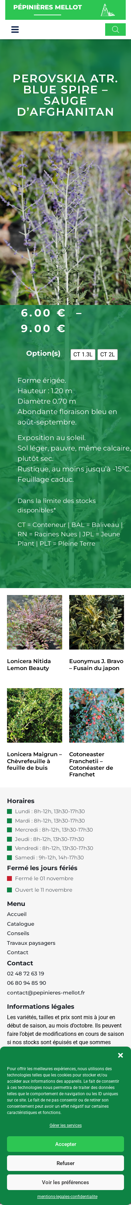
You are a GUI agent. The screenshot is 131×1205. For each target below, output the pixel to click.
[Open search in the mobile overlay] (115, 29)
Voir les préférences (65, 1182)
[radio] (83, 356)
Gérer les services (66, 1125)
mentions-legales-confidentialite (67, 1196)
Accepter (65, 1144)
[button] (120, 1055)
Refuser (65, 1163)
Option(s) (43, 354)
